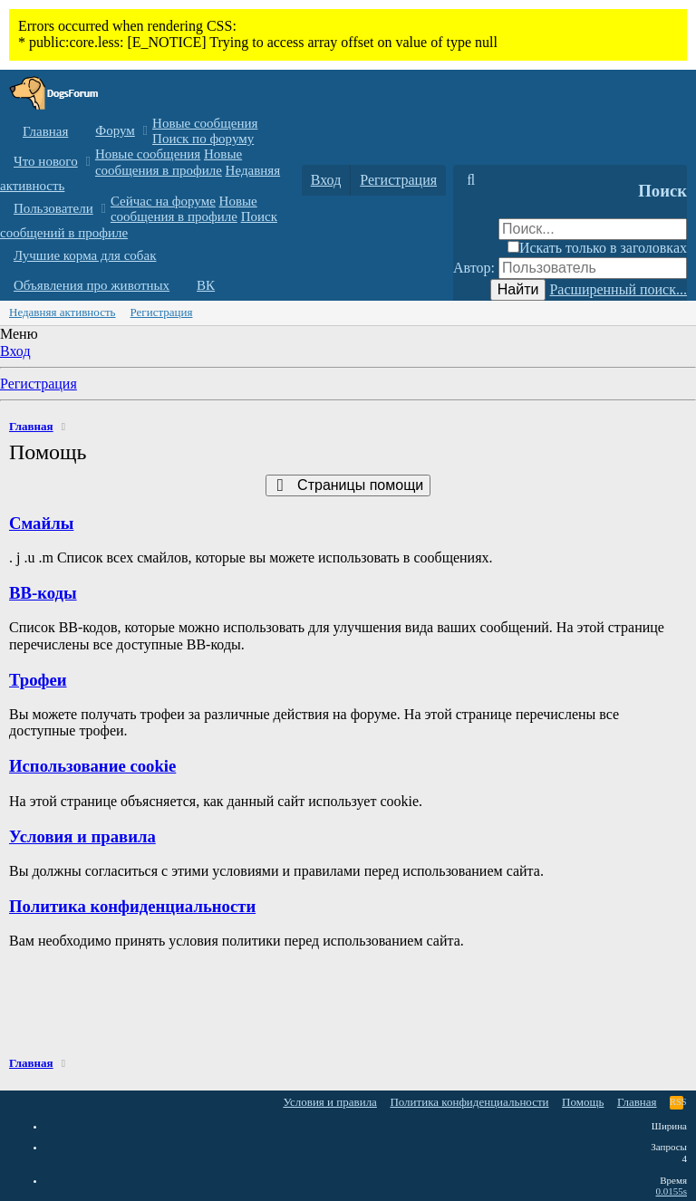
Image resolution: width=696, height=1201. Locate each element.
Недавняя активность (62, 312)
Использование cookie (92, 765)
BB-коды (43, 592)
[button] (145, 131)
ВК (206, 285)
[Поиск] (470, 180)
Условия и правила (82, 836)
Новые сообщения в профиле (168, 162)
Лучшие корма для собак (85, 255)
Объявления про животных (91, 285)
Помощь (583, 1102)
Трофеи (38, 679)
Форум (114, 130)
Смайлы (41, 523)
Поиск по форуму (203, 138)
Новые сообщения (204, 123)
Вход (15, 351)
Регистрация (161, 312)
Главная (45, 131)
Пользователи (53, 208)
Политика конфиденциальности (132, 906)
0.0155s (671, 1191)
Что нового (46, 161)
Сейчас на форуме (163, 201)
